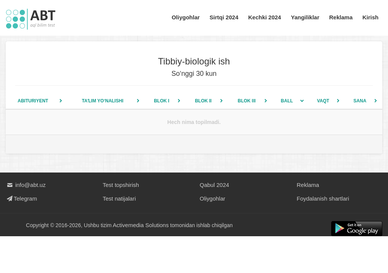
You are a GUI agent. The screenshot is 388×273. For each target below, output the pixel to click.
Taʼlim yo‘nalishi (103, 101)
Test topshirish (121, 185)
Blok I (161, 101)
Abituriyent (32, 101)
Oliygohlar (186, 17)
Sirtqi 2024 (224, 17)
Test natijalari (119, 198)
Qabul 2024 (214, 185)
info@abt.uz (25, 185)
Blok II (203, 101)
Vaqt (323, 101)
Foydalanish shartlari (323, 198)
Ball (287, 101)
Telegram (21, 198)
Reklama (341, 17)
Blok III (246, 101)
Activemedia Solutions (141, 225)
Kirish (370, 17)
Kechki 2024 (264, 17)
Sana (360, 101)
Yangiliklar (305, 17)
